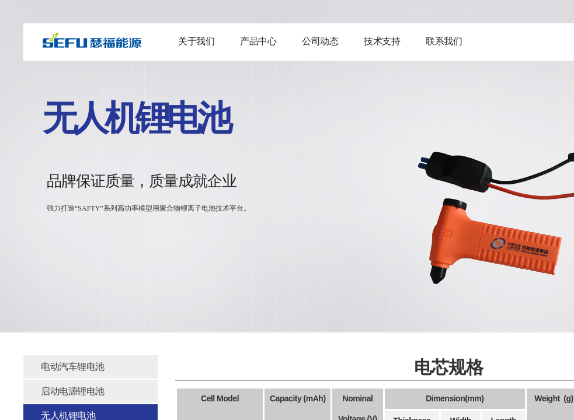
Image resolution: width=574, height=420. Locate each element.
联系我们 (444, 41)
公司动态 (320, 41)
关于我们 (196, 41)
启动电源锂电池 (73, 391)
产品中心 (258, 41)
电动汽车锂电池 (73, 367)
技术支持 (382, 41)
